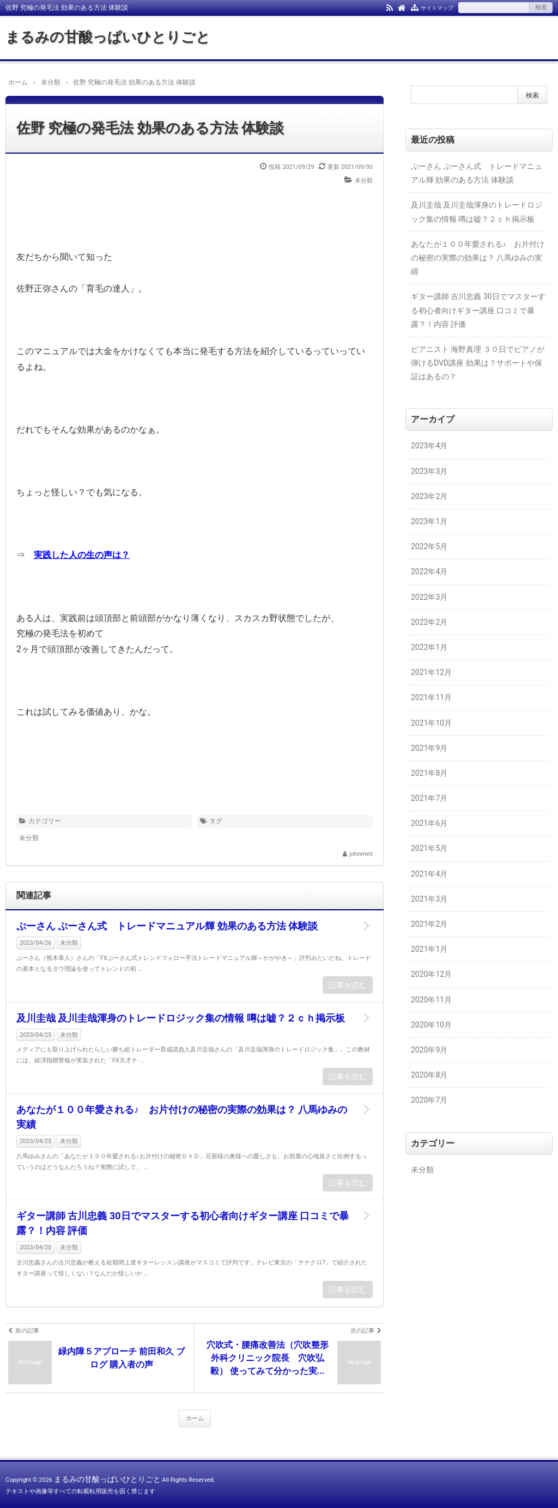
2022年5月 (429, 546)
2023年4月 (429, 445)
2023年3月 (429, 471)
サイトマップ (437, 8)
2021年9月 (429, 748)
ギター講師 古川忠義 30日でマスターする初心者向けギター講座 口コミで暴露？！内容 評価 (182, 1223)
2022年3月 (429, 597)
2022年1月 (429, 647)
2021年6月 (429, 823)
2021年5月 (429, 848)
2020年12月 (431, 974)
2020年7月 (429, 1100)
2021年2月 (429, 924)
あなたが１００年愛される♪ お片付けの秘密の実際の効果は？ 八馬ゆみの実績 (181, 1117)
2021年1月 (429, 949)
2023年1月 (429, 521)
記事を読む (348, 985)
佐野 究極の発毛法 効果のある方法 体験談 (150, 128)
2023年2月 (429, 496)
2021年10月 (431, 723)
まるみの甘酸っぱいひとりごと (107, 37)
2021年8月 (429, 773)
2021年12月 (431, 672)
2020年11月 (431, 999)
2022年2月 (429, 622)
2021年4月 (429, 873)
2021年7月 (429, 798)
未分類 (364, 180)
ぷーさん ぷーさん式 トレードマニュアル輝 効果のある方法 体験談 (167, 926)
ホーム (195, 1418)
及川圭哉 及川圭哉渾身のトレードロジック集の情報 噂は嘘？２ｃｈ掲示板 (180, 1018)
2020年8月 (429, 1075)
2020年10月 (431, 1024)
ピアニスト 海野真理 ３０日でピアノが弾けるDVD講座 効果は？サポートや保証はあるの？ (477, 363)
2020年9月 (429, 1049)
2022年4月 (429, 571)
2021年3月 (429, 899)
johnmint (361, 854)
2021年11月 (431, 697)
